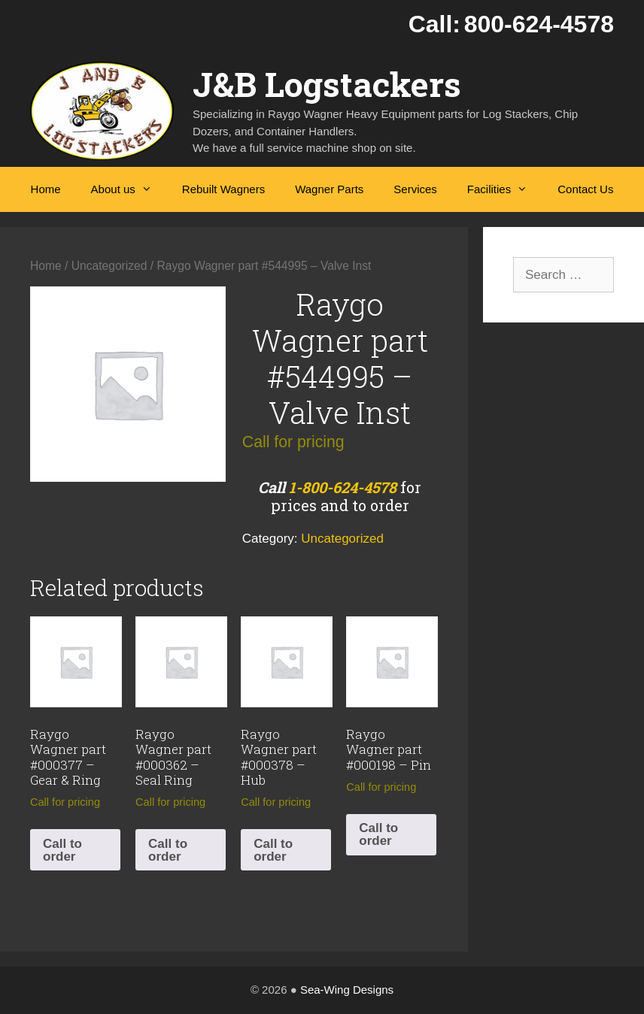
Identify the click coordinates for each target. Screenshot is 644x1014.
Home (46, 189)
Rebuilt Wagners (223, 189)
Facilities (504, 189)
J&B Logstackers (327, 84)
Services (415, 189)
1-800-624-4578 (342, 487)
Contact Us (585, 189)
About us (129, 189)
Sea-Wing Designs (346, 989)
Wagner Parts (329, 189)
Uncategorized (109, 265)
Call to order (62, 850)
